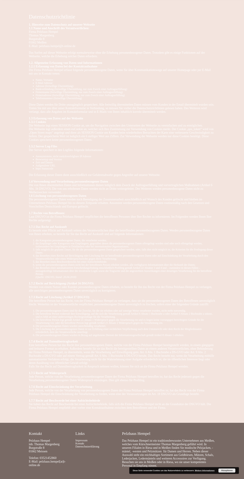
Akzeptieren (227, 470)
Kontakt (45, 4)
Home (32, 4)
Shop (58, 4)
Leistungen (72, 4)
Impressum (81, 440)
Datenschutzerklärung (87, 446)
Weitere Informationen (205, 470)
